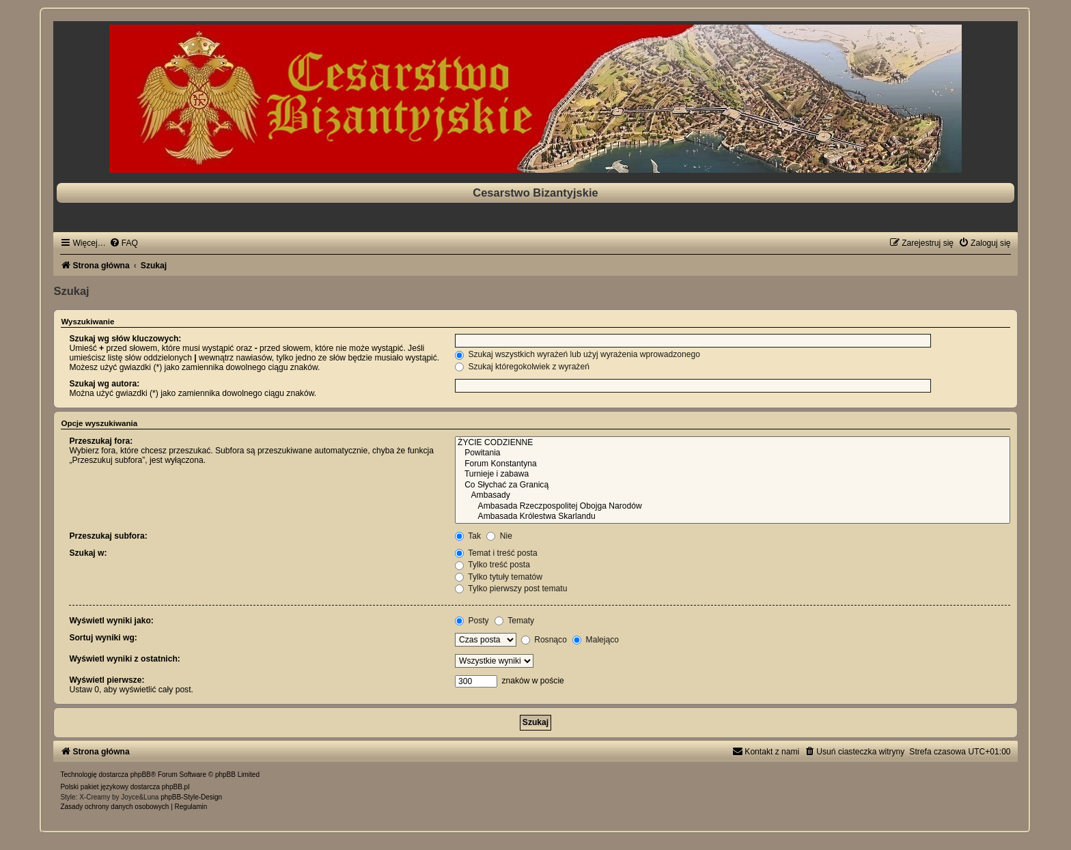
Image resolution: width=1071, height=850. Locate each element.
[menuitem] (123, 243)
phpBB (140, 774)
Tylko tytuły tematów (498, 577)
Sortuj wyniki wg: (103, 637)
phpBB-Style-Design (191, 797)
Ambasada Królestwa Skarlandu (732, 516)
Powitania (732, 453)
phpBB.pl (176, 787)
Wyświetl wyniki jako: (111, 620)
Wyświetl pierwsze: (106, 680)
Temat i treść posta (496, 553)
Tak (468, 536)
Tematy (514, 620)
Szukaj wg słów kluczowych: (125, 338)
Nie (499, 536)
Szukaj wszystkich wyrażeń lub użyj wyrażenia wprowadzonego (577, 354)
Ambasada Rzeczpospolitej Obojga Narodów (732, 506)
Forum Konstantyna (732, 464)
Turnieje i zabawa (732, 474)
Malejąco (595, 639)
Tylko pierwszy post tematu (511, 588)
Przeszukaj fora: (101, 441)
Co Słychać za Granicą (732, 485)
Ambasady (732, 495)
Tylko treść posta (492, 564)
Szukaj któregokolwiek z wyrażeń (522, 366)
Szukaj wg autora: (104, 383)
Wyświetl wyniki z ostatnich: (124, 659)
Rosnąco (544, 639)
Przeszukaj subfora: (108, 536)
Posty (472, 620)
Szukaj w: (88, 553)
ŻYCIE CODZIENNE (732, 443)
